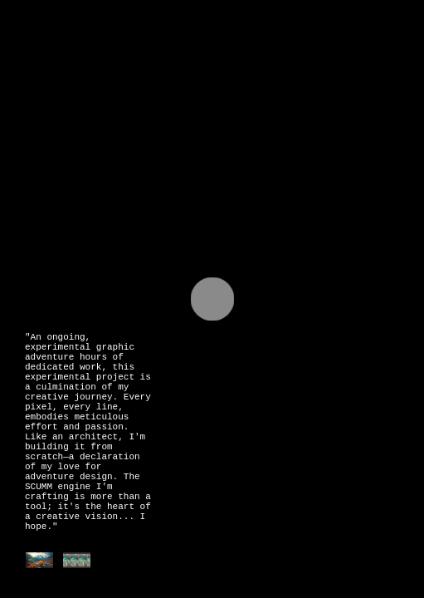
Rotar (153, 99)
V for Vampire (311, 108)
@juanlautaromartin (111, 67)
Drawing (54, 99)
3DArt (206, 99)
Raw (107, 99)
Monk (254, 99)
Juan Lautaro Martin (138, 36)
